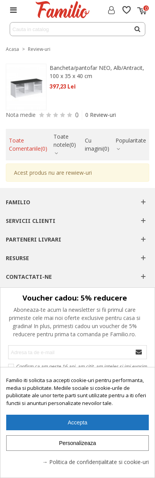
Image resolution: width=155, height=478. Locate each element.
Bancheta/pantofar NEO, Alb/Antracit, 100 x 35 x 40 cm (97, 72)
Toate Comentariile (28, 144)
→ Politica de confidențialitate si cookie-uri (95, 462)
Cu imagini (97, 144)
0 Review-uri (100, 114)
